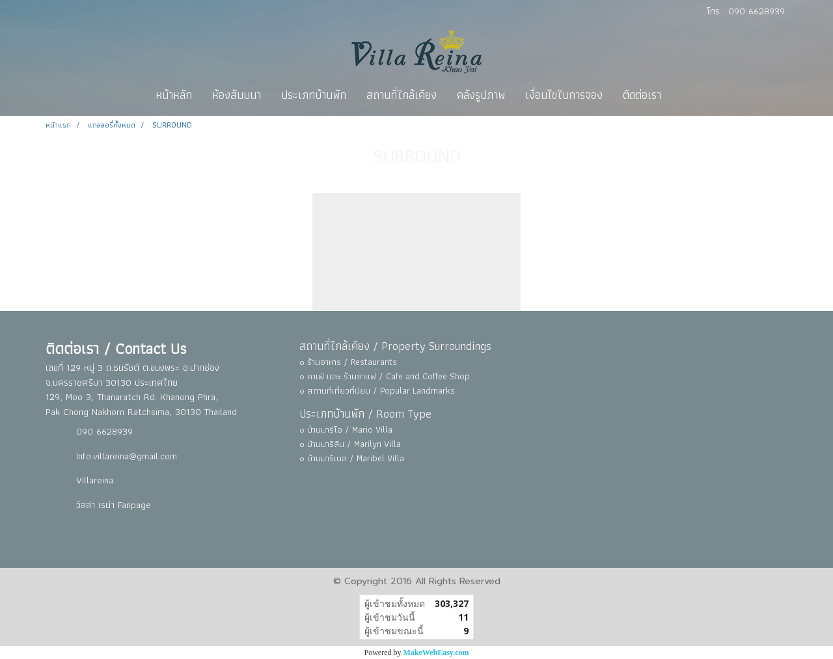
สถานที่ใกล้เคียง (401, 94)
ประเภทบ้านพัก (313, 94)
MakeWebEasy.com (436, 652)
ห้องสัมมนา (236, 94)
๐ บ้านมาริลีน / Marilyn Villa (350, 444)
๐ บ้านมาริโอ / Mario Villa (345, 429)
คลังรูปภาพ (481, 94)
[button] (682, 95)
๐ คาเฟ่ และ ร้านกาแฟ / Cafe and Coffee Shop (384, 376)
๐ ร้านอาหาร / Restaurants (348, 362)
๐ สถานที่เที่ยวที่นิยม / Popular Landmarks (377, 390)
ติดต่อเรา (642, 94)
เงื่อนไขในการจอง (564, 94)
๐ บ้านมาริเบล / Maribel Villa (351, 458)
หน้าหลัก (174, 94)
